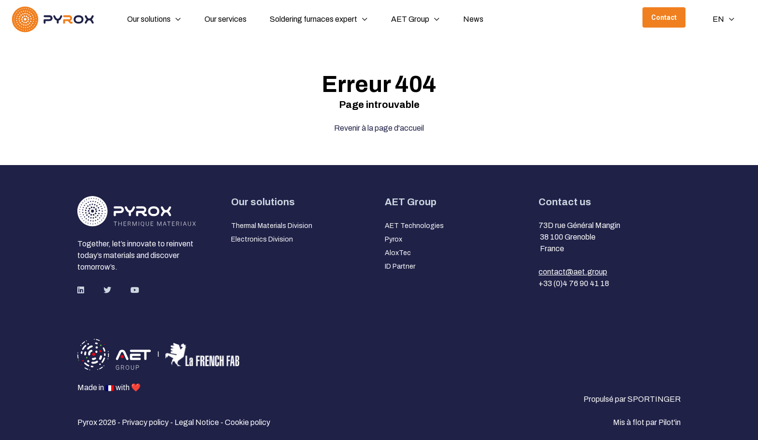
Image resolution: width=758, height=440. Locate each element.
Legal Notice (197, 422)
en (718, 19)
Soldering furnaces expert (313, 19)
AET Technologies (414, 225)
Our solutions (149, 19)
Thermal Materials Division (271, 225)
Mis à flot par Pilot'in (647, 422)
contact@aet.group (573, 272)
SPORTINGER (654, 399)
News (473, 19)
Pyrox (393, 239)
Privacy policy (146, 422)
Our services (225, 19)
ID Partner (400, 266)
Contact (664, 17)
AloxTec (398, 253)
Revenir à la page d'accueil (379, 128)
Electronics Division (262, 239)
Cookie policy (247, 422)
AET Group (410, 19)
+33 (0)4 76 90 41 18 (574, 283)
